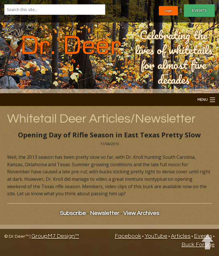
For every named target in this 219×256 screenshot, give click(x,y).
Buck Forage (198, 244)
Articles (180, 236)
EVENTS (199, 10)
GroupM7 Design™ (55, 236)
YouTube (156, 236)
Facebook (128, 236)
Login (168, 10)
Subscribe (73, 213)
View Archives (141, 213)
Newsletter (104, 213)
